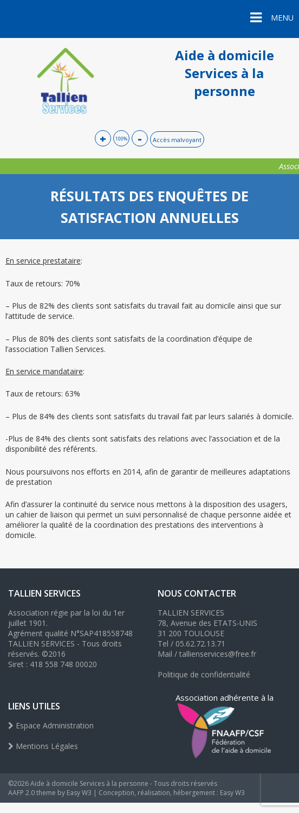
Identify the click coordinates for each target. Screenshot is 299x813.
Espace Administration (51, 725)
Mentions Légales (43, 746)
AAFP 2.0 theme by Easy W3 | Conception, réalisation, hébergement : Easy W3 (126, 792)
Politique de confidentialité (204, 674)
